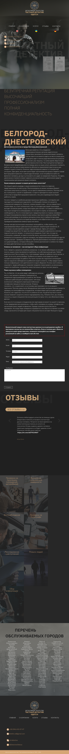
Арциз (12, 646)
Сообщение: (9, 368)
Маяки (27, 684)
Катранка (42, 643)
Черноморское (57, 672)
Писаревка (42, 670)
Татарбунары (57, 658)
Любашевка (27, 676)
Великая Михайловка (11, 663)
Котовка (27, 658)
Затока (11, 688)
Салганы (42, 682)
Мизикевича (26, 685)
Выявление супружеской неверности (36, 480)
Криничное (27, 666)
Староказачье (57, 649)
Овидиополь (42, 659)
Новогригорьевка (42, 656)
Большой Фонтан (57, 656)
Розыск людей (36, 552)
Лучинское (27, 675)
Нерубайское (57, 681)
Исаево (27, 644)
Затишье (12, 687)
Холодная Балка (57, 667)
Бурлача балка (12, 661)
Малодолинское (27, 679)
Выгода (11, 673)
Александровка (11, 643)
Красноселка (27, 661)
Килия (27, 650)
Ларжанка (27, 672)
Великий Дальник (12, 666)
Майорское (27, 678)
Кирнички (27, 652)
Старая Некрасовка (57, 646)
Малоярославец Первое (27, 681)
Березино (11, 653)
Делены (12, 676)
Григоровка (12, 675)
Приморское (57, 676)
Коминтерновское (27, 655)
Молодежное (42, 644)
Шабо (57, 675)
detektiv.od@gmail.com (13, 40)
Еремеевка (12, 679)
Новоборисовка (42, 655)
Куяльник (42, 664)
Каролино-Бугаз (27, 649)
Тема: (7, 361)
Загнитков (12, 685)
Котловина (27, 656)
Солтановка (57, 644)
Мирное (42, 641)
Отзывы (45, 26)
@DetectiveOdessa (12, 47)
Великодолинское (11, 669)
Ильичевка (27, 643)
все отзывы (16, 409)
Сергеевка (42, 687)
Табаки (57, 653)
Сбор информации (12, 590)
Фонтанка (57, 663)
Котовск (27, 659)
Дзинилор (11, 678)
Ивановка (11, 690)
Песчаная (42, 666)
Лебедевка (12, 681)
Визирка (12, 670)
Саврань (42, 679)
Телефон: (8, 351)
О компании (24, 26)
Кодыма (27, 653)
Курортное (57, 669)
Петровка (42, 667)
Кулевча (27, 669)
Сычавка (57, 652)
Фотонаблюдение (12, 515)
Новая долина (42, 647)
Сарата (42, 684)
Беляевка (11, 652)
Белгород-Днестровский (12, 648)
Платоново (42, 672)
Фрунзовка (57, 664)
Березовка (12, 655)
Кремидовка (27, 664)
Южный (57, 679)
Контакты (56, 26)
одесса (34, 13)
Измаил (27, 641)
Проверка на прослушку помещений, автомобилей (12, 481)
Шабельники (57, 673)
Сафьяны (42, 685)
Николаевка (42, 646)
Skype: (8, 356)
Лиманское (12, 641)
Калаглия (27, 646)
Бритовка (11, 659)
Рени (42, 678)
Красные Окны (27, 663)
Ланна (27, 670)
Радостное (42, 675)
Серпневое (57, 641)
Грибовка (57, 666)
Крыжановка (27, 667)
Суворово (57, 650)
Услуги (35, 26)
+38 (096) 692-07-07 (13, 37)
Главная (12, 26)
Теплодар (57, 659)
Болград (12, 656)
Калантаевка (27, 647)
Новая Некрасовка (42, 652)
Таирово (57, 655)
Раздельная (42, 676)
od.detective (9, 43)
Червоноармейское (57, 670)
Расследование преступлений (12, 553)
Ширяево (57, 678)
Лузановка (42, 673)
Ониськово (42, 663)
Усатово (57, 661)
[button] (9, 424)
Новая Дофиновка (42, 649)
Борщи (11, 658)
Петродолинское (42, 669)
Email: (8, 345)
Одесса (42, 661)
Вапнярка (26, 673)
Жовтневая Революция (12, 683)
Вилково (12, 672)
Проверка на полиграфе (36, 516)
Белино (11, 650)
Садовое (42, 681)
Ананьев (12, 644)
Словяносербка (57, 643)
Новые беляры (42, 658)
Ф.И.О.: (8, 340)
